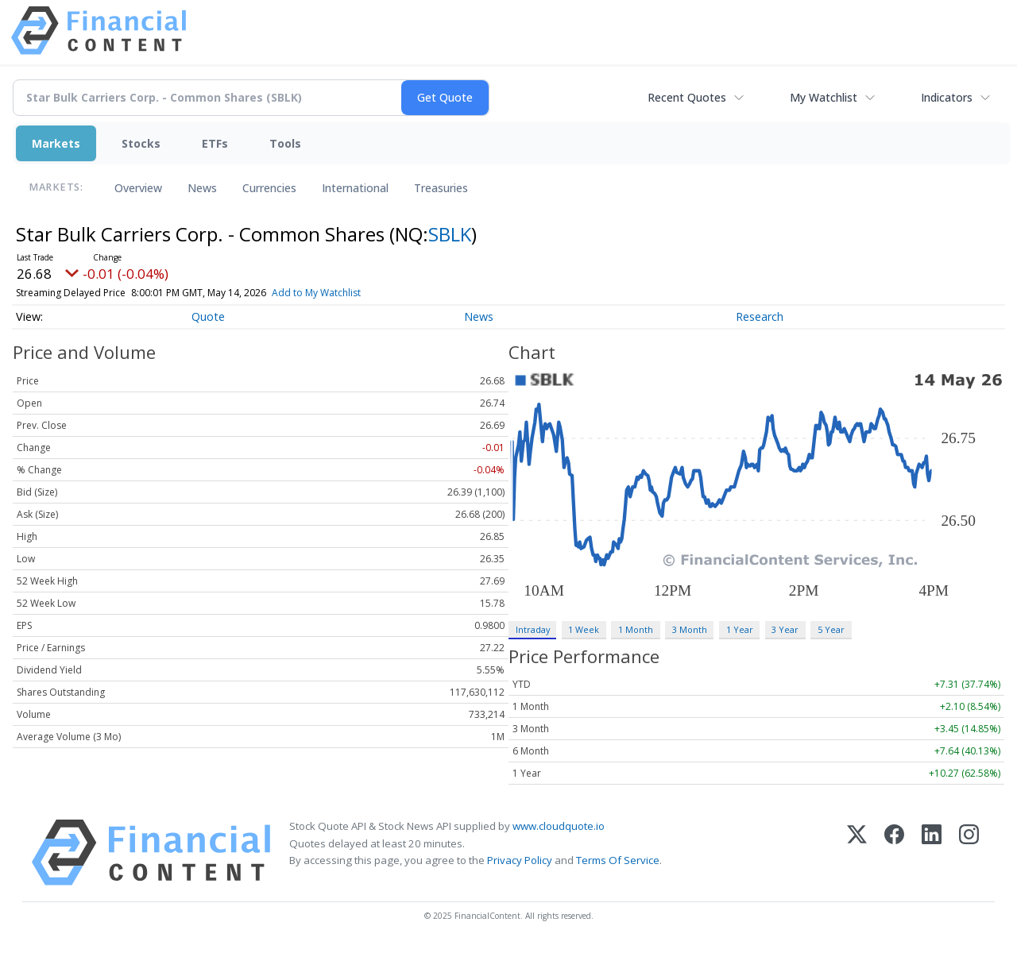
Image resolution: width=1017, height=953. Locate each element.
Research (759, 316)
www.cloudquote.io (558, 826)
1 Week (583, 629)
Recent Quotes (687, 97)
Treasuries (441, 187)
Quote (208, 316)
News (202, 187)
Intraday (533, 629)
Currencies (269, 187)
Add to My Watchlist (344, 292)
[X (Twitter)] (857, 852)
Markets (56, 143)
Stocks (141, 143)
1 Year (739, 629)
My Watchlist (823, 97)
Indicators (947, 97)
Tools (285, 143)
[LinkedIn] (931, 852)
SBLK (449, 234)
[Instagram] (969, 852)
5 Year (831, 629)
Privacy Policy (519, 860)
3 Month (689, 629)
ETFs (215, 143)
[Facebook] (894, 852)
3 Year (785, 629)
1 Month (635, 629)
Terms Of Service (617, 860)
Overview (138, 187)
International (355, 187)
